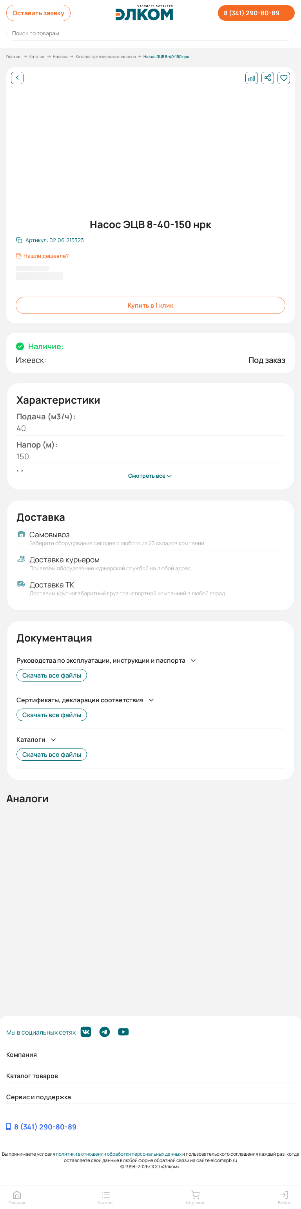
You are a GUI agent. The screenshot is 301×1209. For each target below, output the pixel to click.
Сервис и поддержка (38, 1097)
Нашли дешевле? (42, 256)
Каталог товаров (32, 1075)
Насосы (60, 56)
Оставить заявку (38, 13)
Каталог (37, 56)
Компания (21, 1054)
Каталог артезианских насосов (106, 56)
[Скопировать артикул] (50, 240)
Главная (14, 56)
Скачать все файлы (51, 675)
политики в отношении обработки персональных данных (118, 1154)
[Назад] (17, 78)
